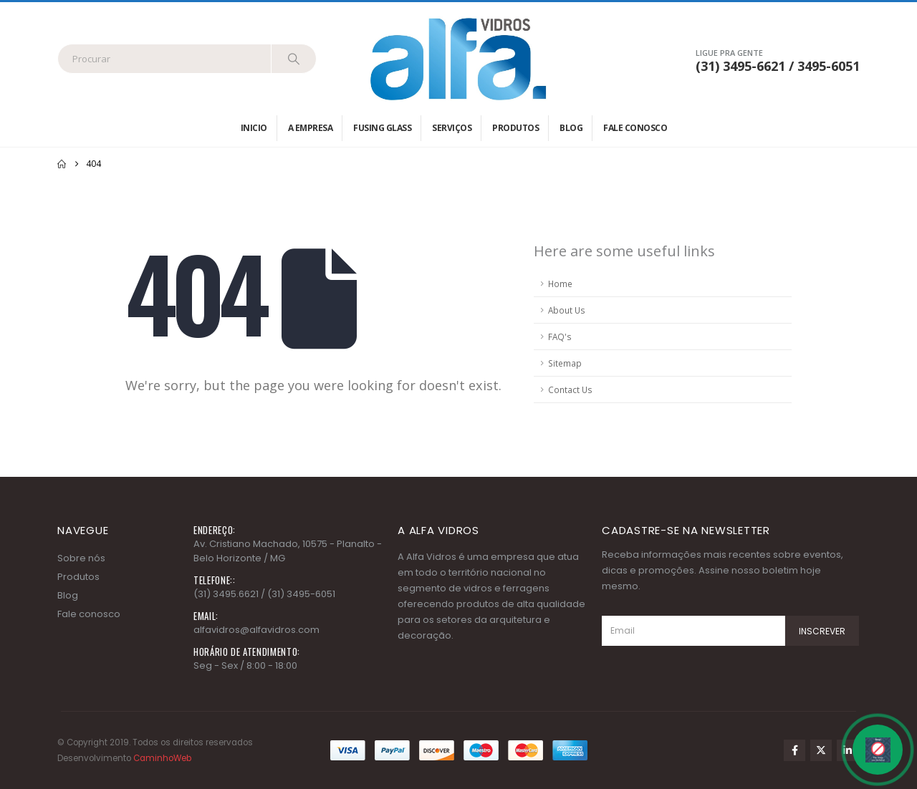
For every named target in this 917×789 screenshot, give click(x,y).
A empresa (310, 128)
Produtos (515, 128)
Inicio (254, 128)
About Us (566, 310)
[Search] (294, 58)
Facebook (794, 750)
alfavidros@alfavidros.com (256, 629)
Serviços (451, 128)
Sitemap (565, 363)
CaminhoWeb (162, 758)
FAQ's (560, 336)
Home (560, 283)
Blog (571, 128)
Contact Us (570, 389)
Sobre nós (81, 558)
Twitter (821, 750)
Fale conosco (635, 128)
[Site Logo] (458, 58)
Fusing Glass (382, 128)
